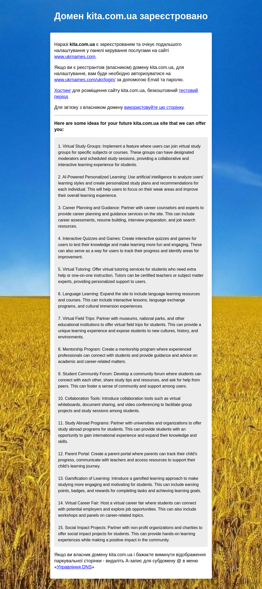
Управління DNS (74, 567)
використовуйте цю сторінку (153, 107)
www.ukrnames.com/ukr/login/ (84, 79)
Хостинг (62, 90)
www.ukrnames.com (74, 56)
